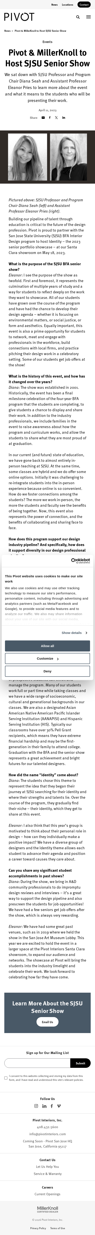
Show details (72, 633)
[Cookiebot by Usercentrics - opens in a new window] (71, 561)
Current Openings (47, 1194)
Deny (48, 671)
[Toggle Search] (78, 17)
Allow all (47, 646)
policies (78, 1080)
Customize (48, 658)
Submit (80, 1063)
